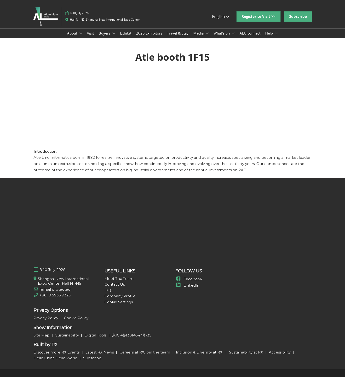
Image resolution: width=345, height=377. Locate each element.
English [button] (220, 16)
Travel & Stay (178, 33)
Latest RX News (100, 352)
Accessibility (280, 352)
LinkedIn (187, 285)
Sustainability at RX (246, 352)
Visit (90, 33)
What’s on (222, 33)
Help (269, 33)
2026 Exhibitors (149, 33)
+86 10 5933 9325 (55, 295)
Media (199, 33)
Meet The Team (118, 278)
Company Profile (120, 296)
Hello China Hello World (56, 358)
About (72, 33)
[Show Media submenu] (207, 33)
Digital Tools (96, 335)
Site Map (42, 335)
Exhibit (125, 33)
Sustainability (67, 335)
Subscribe (92, 358)
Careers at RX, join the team (145, 352)
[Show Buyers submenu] (113, 33)
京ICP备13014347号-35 (131, 335)
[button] (258, 16)
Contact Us (114, 284)
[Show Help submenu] (276, 33)
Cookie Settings (118, 302)
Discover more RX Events (57, 352)
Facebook (188, 279)
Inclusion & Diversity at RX (200, 352)
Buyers (105, 33)
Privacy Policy (46, 318)
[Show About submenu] (80, 33)
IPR (107, 290)
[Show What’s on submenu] (233, 33)
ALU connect (250, 33)
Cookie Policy (76, 318)
